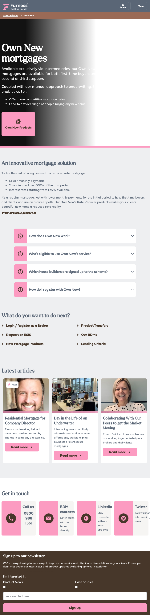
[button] (123, 6)
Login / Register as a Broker (25, 325)
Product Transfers (92, 325)
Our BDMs (87, 334)
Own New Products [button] (18, 124)
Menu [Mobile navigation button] (138, 6)
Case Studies (84, 582)
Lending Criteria (91, 344)
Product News (13, 582)
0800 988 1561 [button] (29, 518)
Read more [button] (22, 447)
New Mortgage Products (22, 344)
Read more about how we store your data (28, 571)
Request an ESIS (16, 334)
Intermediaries (10, 15)
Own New (29, 15)
